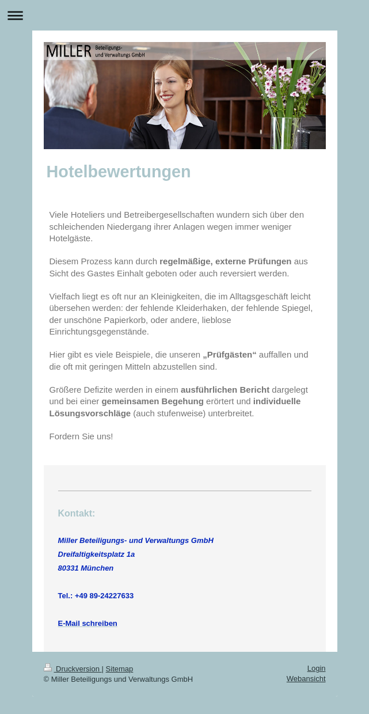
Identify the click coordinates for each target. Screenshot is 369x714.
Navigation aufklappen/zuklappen (184, 15)
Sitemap (120, 668)
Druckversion (73, 668)
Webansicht (306, 678)
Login (316, 668)
